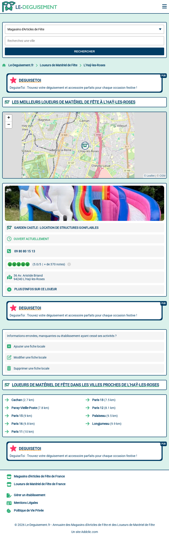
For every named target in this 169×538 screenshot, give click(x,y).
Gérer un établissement (29, 495)
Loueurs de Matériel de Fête (58, 65)
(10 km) (22, 431)
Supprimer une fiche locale (31, 368)
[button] (84, 145)
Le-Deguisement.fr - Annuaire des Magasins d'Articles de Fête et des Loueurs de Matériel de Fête (90, 525)
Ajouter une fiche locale (29, 346)
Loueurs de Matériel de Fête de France (39, 484)
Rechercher (84, 51)
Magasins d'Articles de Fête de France (39, 476)
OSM (162, 175)
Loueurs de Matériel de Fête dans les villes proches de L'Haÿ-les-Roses (85, 385)
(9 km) (21, 416)
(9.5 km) (105, 416)
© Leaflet (149, 175)
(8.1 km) (104, 408)
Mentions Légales (26, 503)
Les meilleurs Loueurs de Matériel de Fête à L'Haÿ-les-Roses (73, 102)
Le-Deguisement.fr (20, 65)
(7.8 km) (30, 408)
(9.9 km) (106, 423)
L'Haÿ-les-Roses (94, 65)
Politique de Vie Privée (29, 510)
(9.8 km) (23, 423)
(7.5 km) (104, 400)
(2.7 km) (22, 400)
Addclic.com (89, 532)
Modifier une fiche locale (30, 357)
